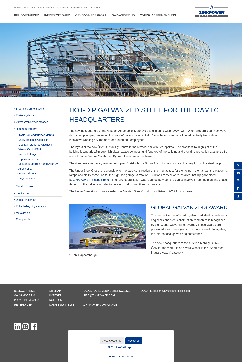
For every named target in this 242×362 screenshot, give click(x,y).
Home (18, 7)
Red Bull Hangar (27, 154)
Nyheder (62, 7)
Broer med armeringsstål (30, 108)
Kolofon (55, 300)
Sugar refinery (26, 178)
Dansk (94, 7)
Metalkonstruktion (26, 186)
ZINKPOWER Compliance (100, 304)
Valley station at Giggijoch (33, 139)
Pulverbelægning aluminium (32, 206)
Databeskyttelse (61, 304)
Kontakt (29, 7)
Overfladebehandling (158, 15)
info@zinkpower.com (99, 295)
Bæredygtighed (57, 15)
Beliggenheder (26, 15)
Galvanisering (123, 15)
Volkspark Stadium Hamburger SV (38, 163)
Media (50, 7)
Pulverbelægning (27, 300)
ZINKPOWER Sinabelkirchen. (92, 179)
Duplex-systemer (26, 199)
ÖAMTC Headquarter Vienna (36, 135)
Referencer (79, 7)
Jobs (40, 7)
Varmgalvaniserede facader (32, 122)
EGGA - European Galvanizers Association (165, 290)
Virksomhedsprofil (91, 15)
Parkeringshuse (25, 115)
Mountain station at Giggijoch (35, 144)
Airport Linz (25, 168)
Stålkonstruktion (27, 128)
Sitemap (55, 290)
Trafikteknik (22, 193)
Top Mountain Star (28, 159)
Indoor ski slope (27, 173)
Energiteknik (23, 219)
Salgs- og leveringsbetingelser (107, 290)
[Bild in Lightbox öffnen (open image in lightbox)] (107, 228)
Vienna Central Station (31, 149)
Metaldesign (23, 213)
